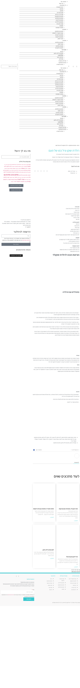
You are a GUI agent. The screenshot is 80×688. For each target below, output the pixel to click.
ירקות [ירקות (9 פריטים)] (22, 166)
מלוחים (64, 40)
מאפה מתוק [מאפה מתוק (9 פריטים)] (7, 168)
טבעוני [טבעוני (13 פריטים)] (26, 166)
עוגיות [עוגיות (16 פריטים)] (29, 181)
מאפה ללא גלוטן (45, 437)
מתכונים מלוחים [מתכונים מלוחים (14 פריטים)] (23, 175)
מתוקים (64, 29)
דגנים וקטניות (59, 7)
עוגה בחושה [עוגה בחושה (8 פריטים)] (12, 177)
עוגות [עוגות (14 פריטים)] (15, 179)
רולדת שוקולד (45, 439)
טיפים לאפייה (59, 64)
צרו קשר (61, 3)
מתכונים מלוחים (59, 18)
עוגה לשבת (61, 439)
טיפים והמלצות (62, 62)
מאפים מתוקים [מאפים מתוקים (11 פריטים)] (27, 170)
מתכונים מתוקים (59, 16)
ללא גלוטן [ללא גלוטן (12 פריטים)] (9, 166)
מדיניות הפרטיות (26, 240)
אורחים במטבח (62, 61)
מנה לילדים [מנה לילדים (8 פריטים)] (18, 170)
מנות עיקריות (60, 24)
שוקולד (36, 439)
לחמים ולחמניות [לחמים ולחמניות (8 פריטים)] (18, 166)
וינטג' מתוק (60, 38)
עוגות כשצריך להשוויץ (57, 33)
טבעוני (61, 51)
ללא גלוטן (59, 437)
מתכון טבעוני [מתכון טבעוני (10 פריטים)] (6, 170)
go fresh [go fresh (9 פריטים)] (29, 164)
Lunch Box (60, 55)
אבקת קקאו (70, 437)
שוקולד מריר (73, 441)
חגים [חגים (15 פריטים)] (29, 166)
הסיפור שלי (63, 1)
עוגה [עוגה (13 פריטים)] (16, 177)
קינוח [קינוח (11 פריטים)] (25, 181)
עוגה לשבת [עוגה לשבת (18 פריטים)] (21, 179)
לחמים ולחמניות (59, 48)
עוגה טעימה (67, 439)
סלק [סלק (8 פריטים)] (18, 177)
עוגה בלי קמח (73, 439)
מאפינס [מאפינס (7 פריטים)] (22, 170)
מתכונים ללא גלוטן (58, 53)
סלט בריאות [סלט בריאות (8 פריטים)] (25, 177)
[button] (44, 66)
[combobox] (9, 66)
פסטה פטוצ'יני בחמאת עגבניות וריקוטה (43, 509)
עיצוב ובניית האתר (76, 602)
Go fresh (64, 49)
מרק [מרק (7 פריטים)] (10, 170)
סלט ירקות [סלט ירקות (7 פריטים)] (21, 177)
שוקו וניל (40, 439)
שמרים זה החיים (59, 14)
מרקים (61, 9)
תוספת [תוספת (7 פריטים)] (12, 181)
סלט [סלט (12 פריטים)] (29, 177)
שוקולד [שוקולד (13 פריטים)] (22, 181)
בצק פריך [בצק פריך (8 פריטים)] (7, 164)
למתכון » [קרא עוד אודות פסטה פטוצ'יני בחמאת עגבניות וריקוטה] (52, 517)
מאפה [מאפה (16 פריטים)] (23, 168)
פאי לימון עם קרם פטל (72, 557)
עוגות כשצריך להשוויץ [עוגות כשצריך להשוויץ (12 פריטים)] (8, 179)
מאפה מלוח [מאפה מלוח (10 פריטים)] (12, 168)
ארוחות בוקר (60, 57)
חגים (71, 443)
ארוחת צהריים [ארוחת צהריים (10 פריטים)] (13, 164)
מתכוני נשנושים (59, 27)
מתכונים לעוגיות (59, 35)
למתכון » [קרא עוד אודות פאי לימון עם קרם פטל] (76, 567)
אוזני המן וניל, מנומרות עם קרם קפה (68, 509)
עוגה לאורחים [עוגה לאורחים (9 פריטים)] (28, 179)
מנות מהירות (60, 12)
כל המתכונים (63, 5)
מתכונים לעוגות (59, 37)
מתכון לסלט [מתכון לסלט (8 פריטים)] (21, 172)
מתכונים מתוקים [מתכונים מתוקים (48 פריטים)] (11, 174)
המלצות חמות (64, 437)
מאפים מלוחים (59, 46)
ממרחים (61, 59)
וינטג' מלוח (60, 44)
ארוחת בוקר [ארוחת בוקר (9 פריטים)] (24, 164)
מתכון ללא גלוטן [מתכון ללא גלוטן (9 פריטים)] (27, 172)
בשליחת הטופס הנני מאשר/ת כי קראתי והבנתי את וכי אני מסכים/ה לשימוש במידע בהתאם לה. (16, 240)
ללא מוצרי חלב (53, 437)
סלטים (61, 10)
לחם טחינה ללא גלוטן (48, 550)
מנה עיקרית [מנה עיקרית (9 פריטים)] (13, 170)
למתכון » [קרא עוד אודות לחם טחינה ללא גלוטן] (52, 558)
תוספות (61, 25)
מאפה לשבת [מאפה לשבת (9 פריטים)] (18, 168)
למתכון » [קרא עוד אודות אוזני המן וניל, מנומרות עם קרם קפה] (76, 520)
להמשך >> (28, 227)
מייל (33, 589)
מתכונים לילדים (59, 22)
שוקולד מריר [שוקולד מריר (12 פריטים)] (17, 181)
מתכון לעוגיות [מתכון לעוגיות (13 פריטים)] (15, 172)
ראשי (78, 145)
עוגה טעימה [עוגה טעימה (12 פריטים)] (6, 177)
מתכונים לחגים (59, 20)
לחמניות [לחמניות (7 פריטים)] (13, 166)
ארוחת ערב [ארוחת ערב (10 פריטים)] (18, 164)
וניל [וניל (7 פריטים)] (4, 164)
